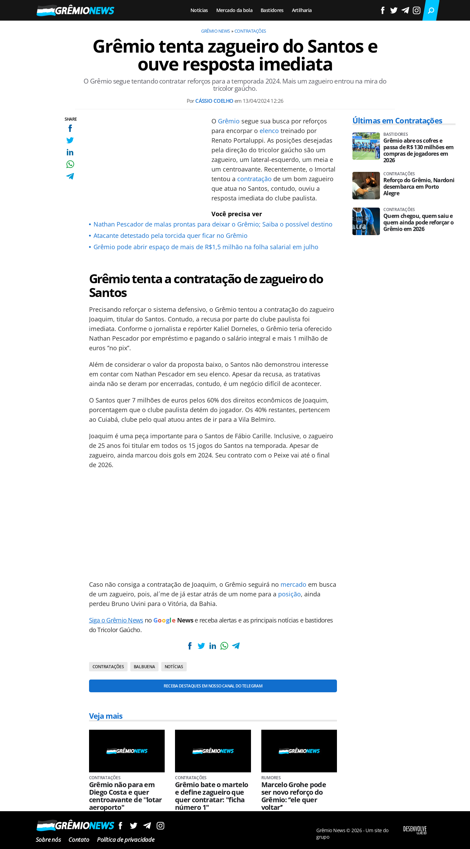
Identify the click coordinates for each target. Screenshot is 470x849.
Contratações (250, 31)
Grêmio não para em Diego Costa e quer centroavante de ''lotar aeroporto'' (125, 796)
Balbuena (144, 667)
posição (289, 594)
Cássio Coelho (214, 100)
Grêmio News (215, 31)
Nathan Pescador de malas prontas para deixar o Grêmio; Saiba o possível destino (213, 224)
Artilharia (302, 10)
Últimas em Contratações (397, 120)
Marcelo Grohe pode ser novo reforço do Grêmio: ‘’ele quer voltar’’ (293, 796)
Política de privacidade (125, 840)
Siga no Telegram (147, 825)
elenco (269, 130)
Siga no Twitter (133, 825)
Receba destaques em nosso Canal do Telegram (213, 686)
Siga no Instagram (160, 825)
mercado (293, 584)
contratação (254, 179)
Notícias (199, 10)
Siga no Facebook (120, 825)
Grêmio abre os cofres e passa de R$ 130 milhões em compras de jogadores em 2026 (418, 150)
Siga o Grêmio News (116, 620)
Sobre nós (48, 840)
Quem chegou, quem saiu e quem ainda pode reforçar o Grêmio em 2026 (418, 222)
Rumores (271, 778)
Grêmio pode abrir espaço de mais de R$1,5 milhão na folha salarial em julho (206, 246)
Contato (78, 840)
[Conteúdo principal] (235, 424)
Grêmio (229, 121)
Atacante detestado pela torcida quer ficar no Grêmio (171, 235)
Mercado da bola (234, 10)
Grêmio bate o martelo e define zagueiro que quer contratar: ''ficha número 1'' (211, 796)
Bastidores (272, 10)
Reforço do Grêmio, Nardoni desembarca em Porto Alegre (418, 187)
